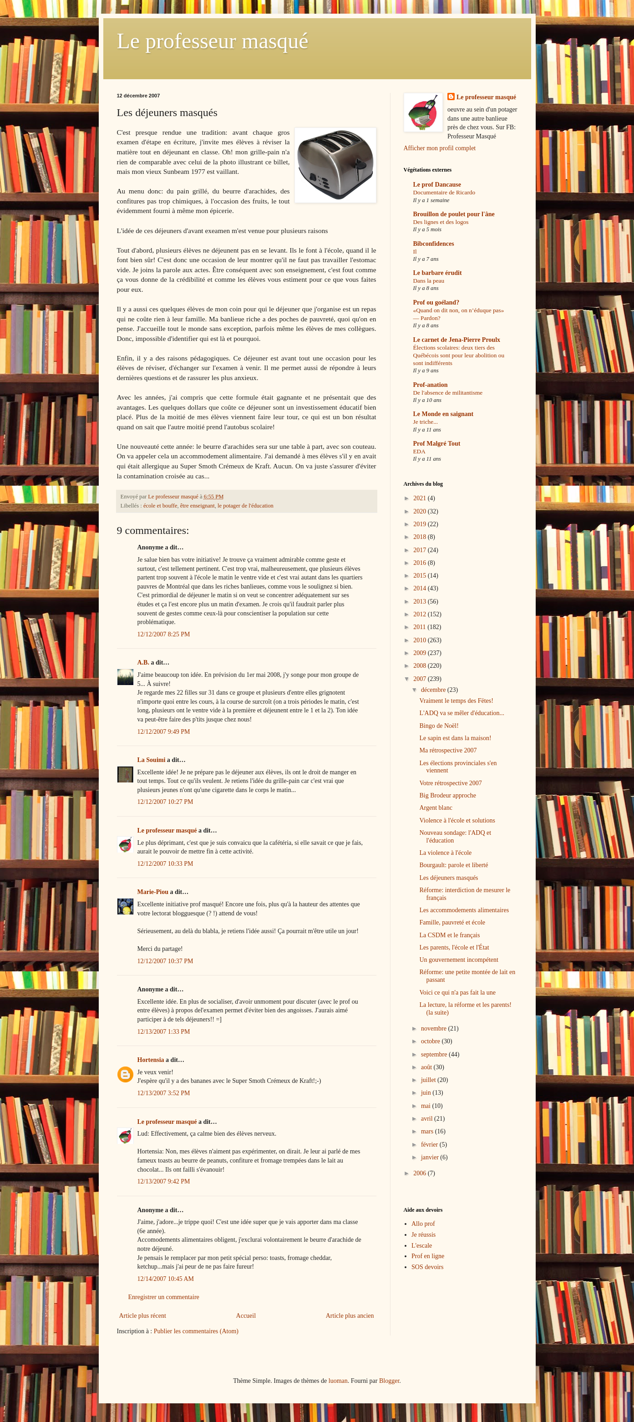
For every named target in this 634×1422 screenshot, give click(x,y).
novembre (434, 1028)
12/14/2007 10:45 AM (165, 1278)
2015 (420, 575)
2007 (420, 678)
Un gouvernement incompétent (458, 959)
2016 (420, 562)
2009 (420, 653)
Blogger (389, 1380)
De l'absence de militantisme (448, 392)
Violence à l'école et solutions (457, 820)
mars (428, 1131)
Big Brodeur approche (447, 795)
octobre (431, 1041)
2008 (420, 665)
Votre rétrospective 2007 (450, 783)
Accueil (246, 1315)
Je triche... (425, 421)
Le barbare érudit (437, 272)
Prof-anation (430, 384)
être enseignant (197, 506)
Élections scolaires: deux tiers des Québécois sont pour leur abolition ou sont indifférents (459, 355)
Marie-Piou (152, 892)
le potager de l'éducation (246, 506)
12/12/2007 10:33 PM (165, 863)
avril (427, 1118)
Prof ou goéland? (436, 302)
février (430, 1144)
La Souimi (151, 760)
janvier (430, 1157)
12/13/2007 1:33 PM (163, 1031)
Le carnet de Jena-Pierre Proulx (457, 339)
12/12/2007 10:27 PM (165, 801)
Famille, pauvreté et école (452, 922)
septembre (435, 1054)
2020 (420, 511)
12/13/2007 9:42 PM (163, 1181)
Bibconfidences (433, 243)
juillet (429, 1080)
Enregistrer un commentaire (163, 1297)
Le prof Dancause (437, 184)
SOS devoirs (427, 1267)
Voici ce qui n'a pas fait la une (457, 992)
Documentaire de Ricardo (444, 192)
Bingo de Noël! (438, 725)
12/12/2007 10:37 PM (165, 961)
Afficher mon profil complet (440, 148)
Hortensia (150, 1059)
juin (426, 1092)
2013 (420, 601)
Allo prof (423, 1223)
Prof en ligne (427, 1256)
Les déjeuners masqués (448, 877)
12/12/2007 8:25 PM (163, 634)
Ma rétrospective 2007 (448, 750)
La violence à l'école (445, 852)
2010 (420, 640)
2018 (420, 536)
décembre (434, 689)
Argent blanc (435, 807)
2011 (420, 627)
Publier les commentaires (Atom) (196, 1331)
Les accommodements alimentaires (464, 910)
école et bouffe (160, 506)
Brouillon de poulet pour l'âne (454, 214)
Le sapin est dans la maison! (455, 738)
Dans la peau (429, 280)
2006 (420, 1173)
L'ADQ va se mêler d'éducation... (461, 713)
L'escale (421, 1245)
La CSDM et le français (449, 935)
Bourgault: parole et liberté (453, 865)
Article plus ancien (350, 1315)
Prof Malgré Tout (437, 443)
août (427, 1067)
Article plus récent (142, 1315)
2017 (420, 550)
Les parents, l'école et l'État (454, 947)
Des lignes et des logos (441, 221)
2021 (420, 498)
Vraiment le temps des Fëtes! (456, 700)
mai (426, 1105)
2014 (420, 588)
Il (415, 251)
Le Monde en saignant (443, 414)
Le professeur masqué (213, 41)
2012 (420, 614)
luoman (338, 1380)
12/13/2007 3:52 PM (163, 1093)
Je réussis (423, 1234)
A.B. (143, 662)
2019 (420, 524)
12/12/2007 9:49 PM (163, 731)
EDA (419, 451)
